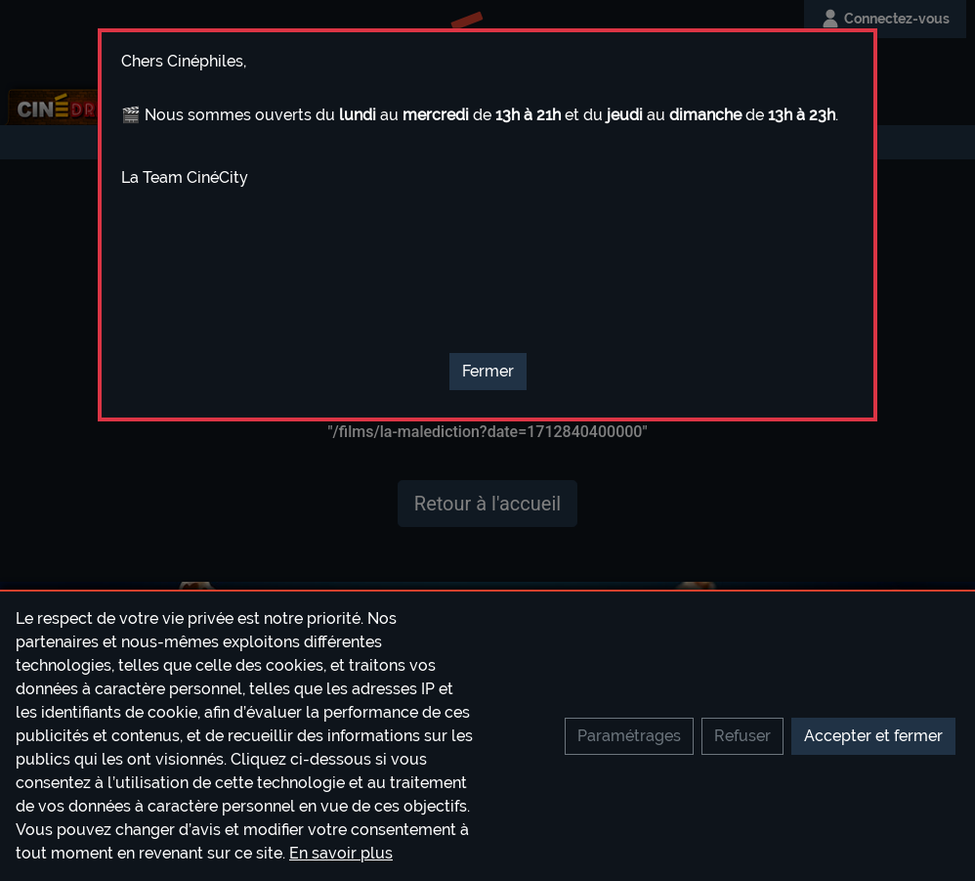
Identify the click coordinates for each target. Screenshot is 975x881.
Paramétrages (629, 736)
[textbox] (487, 198)
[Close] (488, 371)
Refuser (742, 736)
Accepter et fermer (873, 736)
